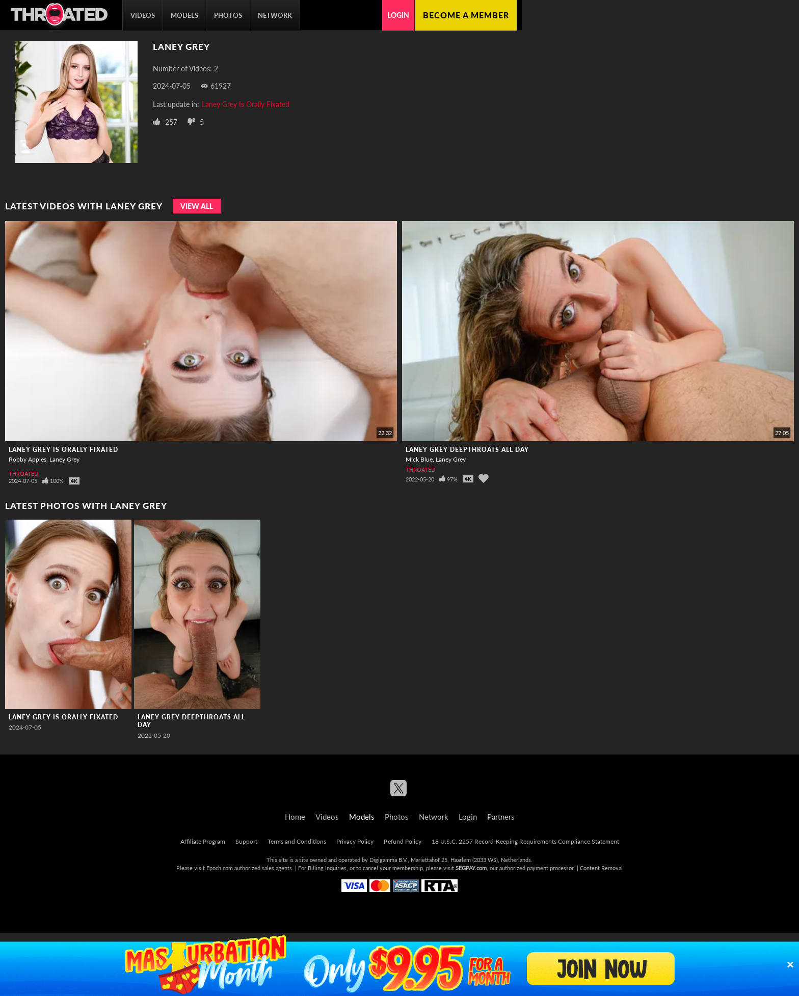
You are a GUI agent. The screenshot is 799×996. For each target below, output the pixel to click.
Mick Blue (419, 459)
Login (398, 15)
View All (196, 206)
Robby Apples (27, 459)
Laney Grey (64, 459)
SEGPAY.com (471, 868)
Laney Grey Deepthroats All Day (467, 449)
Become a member (466, 15)
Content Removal (601, 868)
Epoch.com (219, 868)
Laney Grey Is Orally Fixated (245, 104)
